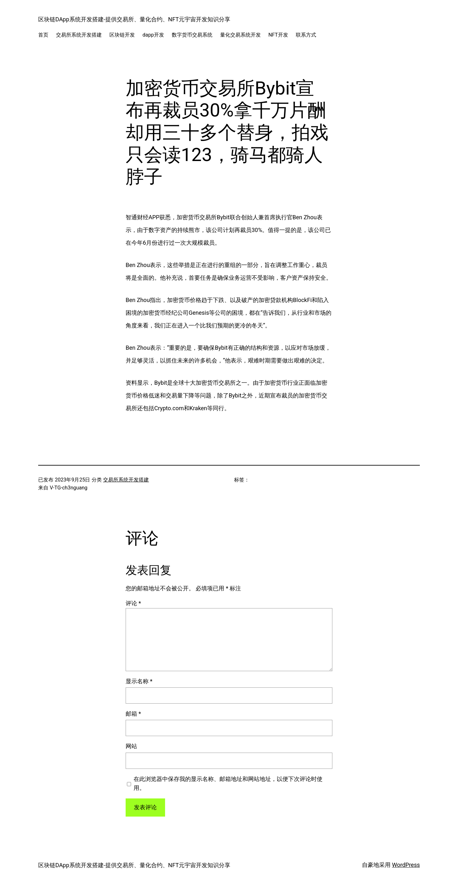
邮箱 (133, 713)
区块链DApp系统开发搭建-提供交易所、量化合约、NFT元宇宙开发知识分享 (134, 19)
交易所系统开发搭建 (126, 480)
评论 (133, 603)
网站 (131, 746)
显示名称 (139, 681)
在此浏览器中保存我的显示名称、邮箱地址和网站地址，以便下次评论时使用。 (228, 783)
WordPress (406, 864)
